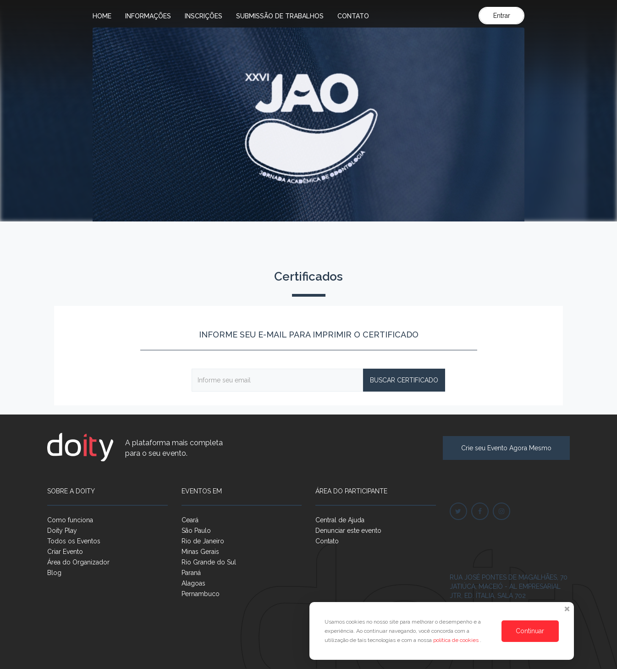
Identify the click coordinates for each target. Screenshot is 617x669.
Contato (353, 16)
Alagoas (193, 583)
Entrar (501, 15)
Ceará (190, 520)
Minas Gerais (200, 551)
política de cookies (456, 640)
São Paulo (196, 530)
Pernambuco (201, 593)
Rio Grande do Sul (209, 562)
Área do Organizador (78, 562)
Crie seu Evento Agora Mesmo (506, 448)
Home (102, 16)
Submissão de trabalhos (280, 16)
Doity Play (62, 530)
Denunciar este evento (348, 530)
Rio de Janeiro (203, 541)
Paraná (191, 572)
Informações (148, 16)
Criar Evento (65, 551)
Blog (54, 572)
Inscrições (203, 16)
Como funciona (70, 520)
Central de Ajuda (339, 520)
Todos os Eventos (73, 541)
